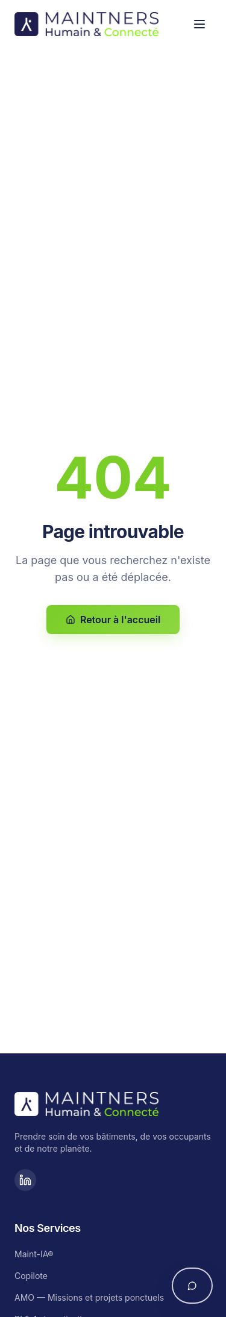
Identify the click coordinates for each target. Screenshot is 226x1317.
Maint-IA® (34, 1254)
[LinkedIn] (25, 1180)
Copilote (31, 1276)
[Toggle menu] (199, 24)
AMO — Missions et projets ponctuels (89, 1297)
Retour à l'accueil (113, 620)
